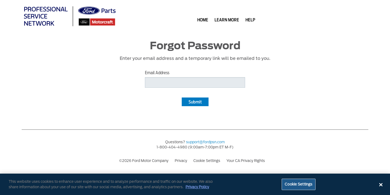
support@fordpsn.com (205, 142)
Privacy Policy (197, 188)
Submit (195, 102)
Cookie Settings (206, 161)
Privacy (181, 161)
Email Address (157, 73)
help (250, 19)
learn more (226, 19)
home (202, 19)
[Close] (381, 185)
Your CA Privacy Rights (245, 161)
